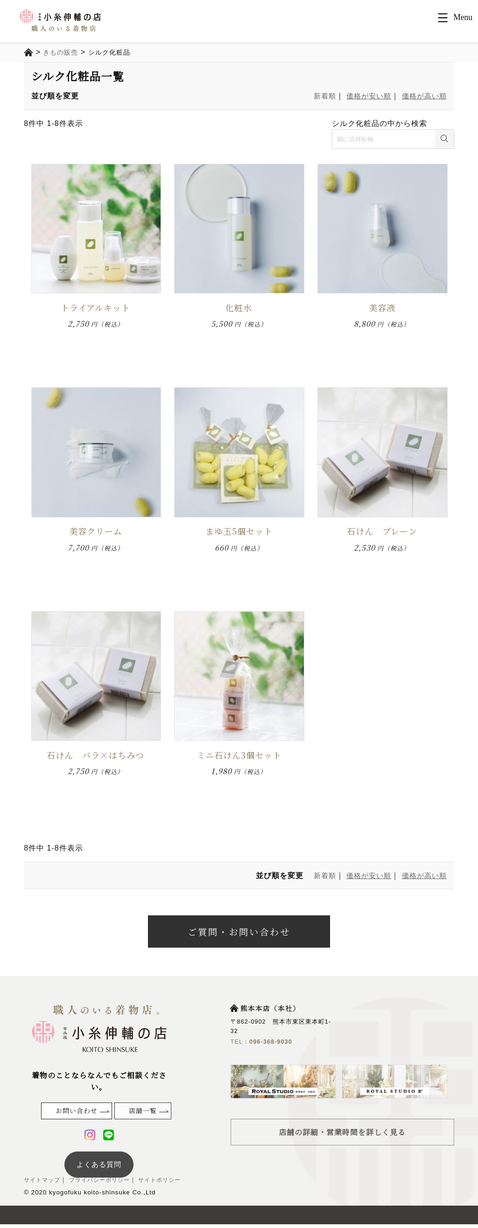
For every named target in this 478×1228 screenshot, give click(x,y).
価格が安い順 (364, 96)
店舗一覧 (143, 1114)
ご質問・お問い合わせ (239, 933)
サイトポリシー (168, 1183)
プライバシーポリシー (103, 1183)
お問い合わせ (77, 1114)
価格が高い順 (423, 96)
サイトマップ (43, 1183)
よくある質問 (99, 1168)
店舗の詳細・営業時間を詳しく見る (342, 1135)
